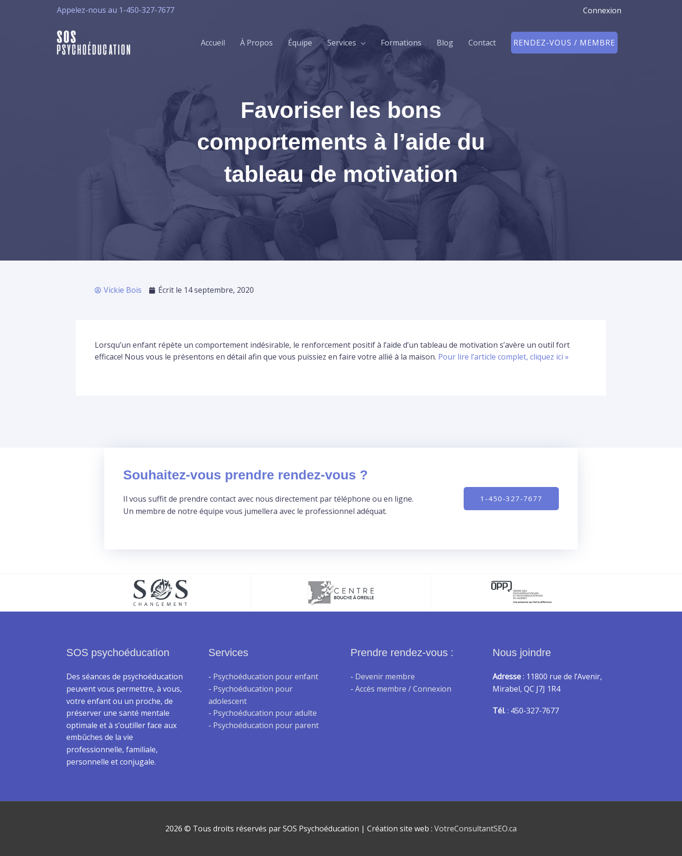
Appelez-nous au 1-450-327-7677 (115, 10)
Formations (401, 42)
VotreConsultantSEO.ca (475, 828)
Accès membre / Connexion (403, 689)
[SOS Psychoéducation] (93, 41)
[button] (564, 43)
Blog (445, 42)
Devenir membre (385, 676)
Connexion (602, 10)
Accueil (213, 42)
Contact (482, 42)
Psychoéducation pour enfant (265, 676)
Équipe (300, 42)
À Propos (256, 42)
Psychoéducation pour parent (266, 725)
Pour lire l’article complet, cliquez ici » (503, 356)
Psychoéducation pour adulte (265, 713)
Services (341, 42)
